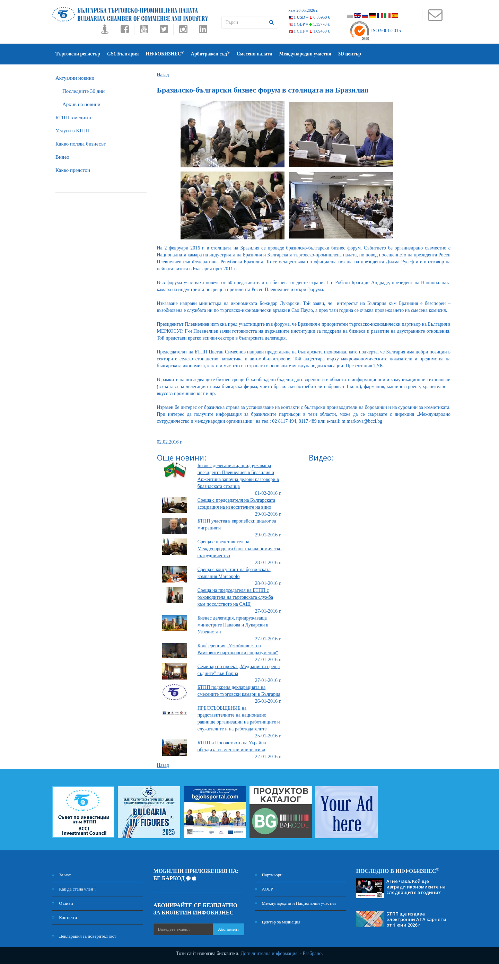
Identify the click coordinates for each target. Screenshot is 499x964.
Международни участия (305, 53)
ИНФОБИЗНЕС (165, 53)
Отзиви (62, 903)
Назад (163, 74)
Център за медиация (277, 921)
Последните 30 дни (83, 91)
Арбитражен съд (210, 53)
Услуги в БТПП (72, 130)
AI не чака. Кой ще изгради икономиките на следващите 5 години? (416, 886)
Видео (62, 157)
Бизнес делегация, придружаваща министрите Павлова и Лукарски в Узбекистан (233, 624)
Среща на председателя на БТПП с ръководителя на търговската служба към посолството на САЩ (235, 597)
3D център (349, 53)
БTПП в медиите (74, 117)
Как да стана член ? (74, 889)
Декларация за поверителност (84, 936)
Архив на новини (81, 104)
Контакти (64, 917)
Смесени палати (254, 53)
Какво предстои (72, 170)
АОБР (264, 889)
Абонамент (228, 929)
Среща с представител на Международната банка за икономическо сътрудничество (240, 548)
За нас (61, 874)
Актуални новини (74, 78)
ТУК (378, 365)
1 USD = (309, 17)
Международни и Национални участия (295, 903)
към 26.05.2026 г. (303, 10)
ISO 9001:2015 (375, 30)
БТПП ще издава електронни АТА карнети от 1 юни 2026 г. (416, 919)
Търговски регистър (77, 53)
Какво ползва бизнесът (80, 144)
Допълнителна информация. (269, 953)
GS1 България (123, 53)
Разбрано (312, 953)
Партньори (268, 874)
